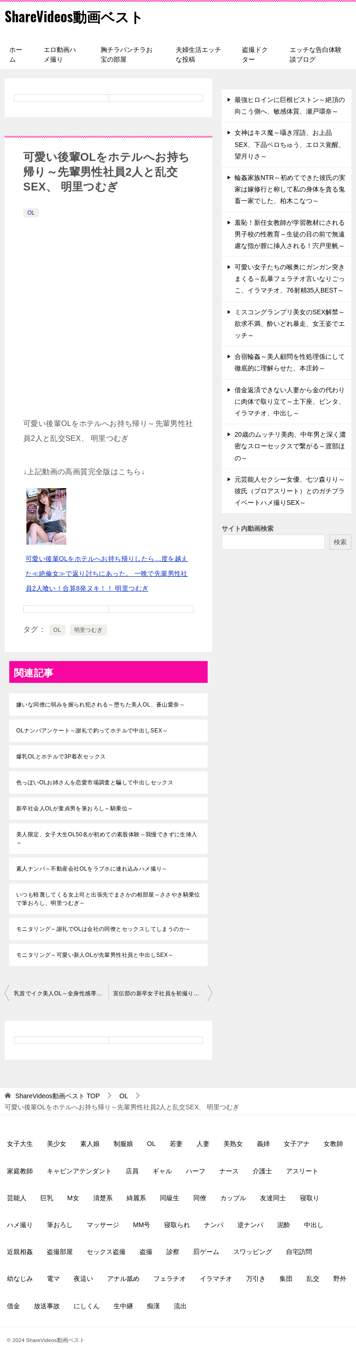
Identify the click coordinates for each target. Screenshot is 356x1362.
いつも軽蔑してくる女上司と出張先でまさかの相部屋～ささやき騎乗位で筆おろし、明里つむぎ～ (108, 898)
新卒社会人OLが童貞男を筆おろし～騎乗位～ (74, 808)
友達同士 (273, 1198)
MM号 (141, 1224)
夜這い (83, 1278)
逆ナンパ (250, 1224)
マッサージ (103, 1224)
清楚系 (103, 1198)
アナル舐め (123, 1278)
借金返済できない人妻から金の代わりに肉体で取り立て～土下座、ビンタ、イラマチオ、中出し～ (290, 401)
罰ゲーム (206, 1251)
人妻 (203, 1143)
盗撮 (146, 1251)
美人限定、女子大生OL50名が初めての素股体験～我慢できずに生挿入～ (106, 838)
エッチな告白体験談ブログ (316, 54)
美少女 (56, 1143)
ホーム (15, 54)
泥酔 (283, 1224)
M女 (73, 1198)
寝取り (309, 1198)
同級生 (169, 1198)
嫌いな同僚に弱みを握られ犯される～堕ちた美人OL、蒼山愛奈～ (100, 704)
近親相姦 (20, 1251)
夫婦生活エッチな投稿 (198, 54)
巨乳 (46, 1198)
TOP (57, 1096)
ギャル (162, 1171)
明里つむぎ (88, 630)
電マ (53, 1278)
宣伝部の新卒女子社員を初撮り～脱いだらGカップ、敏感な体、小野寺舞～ (162, 993)
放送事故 (47, 1306)
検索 (340, 542)
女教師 (333, 1143)
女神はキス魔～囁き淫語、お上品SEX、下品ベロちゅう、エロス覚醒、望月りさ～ (290, 144)
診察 (172, 1251)
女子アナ (297, 1143)
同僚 (199, 1198)
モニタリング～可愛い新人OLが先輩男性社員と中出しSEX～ (95, 955)
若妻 (176, 1143)
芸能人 (16, 1198)
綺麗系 (136, 1198)
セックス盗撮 (106, 1251)
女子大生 (20, 1143)
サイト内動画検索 (247, 528)
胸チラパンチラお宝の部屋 (127, 54)
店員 (132, 1171)
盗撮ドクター (255, 54)
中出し (314, 1224)
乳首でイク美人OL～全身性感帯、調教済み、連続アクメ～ (61, 993)
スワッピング (252, 1251)
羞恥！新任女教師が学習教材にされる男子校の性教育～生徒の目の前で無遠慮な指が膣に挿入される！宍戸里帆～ (290, 234)
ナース (229, 1171)
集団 (286, 1278)
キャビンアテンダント (79, 1171)
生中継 (123, 1306)
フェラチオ (169, 1278)
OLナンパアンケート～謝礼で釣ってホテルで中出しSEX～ (92, 730)
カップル (233, 1198)
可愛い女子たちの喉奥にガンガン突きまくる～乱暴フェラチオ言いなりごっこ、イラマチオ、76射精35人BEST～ (290, 278)
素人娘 (90, 1143)
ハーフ (195, 1171)
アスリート (302, 1171)
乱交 (312, 1278)
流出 (180, 1306)
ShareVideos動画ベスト (75, 16)
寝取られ (177, 1224)
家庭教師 (20, 1171)
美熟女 (233, 1143)
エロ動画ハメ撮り (60, 54)
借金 (13, 1306)
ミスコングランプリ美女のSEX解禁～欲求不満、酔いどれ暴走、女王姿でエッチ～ (290, 323)
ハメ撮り (20, 1224)
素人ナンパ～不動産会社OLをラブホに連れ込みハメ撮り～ (92, 869)
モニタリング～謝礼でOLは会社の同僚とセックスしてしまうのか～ (103, 929)
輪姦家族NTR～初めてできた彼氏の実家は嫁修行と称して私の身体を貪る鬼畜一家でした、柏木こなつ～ (290, 189)
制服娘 (123, 1143)
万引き (256, 1278)
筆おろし (60, 1224)
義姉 (263, 1143)
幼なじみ (20, 1278)
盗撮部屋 (60, 1251)
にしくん (87, 1306)
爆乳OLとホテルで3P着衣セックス (61, 756)
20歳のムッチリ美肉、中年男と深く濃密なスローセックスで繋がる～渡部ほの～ (290, 446)
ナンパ (213, 1224)
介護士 (262, 1171)
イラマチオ (216, 1278)
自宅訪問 (299, 1251)
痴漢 (153, 1306)
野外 (339, 1278)
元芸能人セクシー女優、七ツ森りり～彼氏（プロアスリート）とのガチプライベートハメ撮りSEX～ (290, 491)
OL (31, 213)
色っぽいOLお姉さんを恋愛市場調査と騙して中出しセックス (94, 782)
